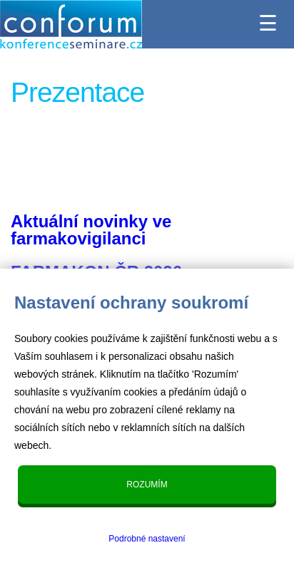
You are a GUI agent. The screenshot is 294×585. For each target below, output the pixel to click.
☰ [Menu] (268, 19)
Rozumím (146, 485)
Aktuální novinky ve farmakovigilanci (91, 230)
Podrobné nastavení (146, 539)
